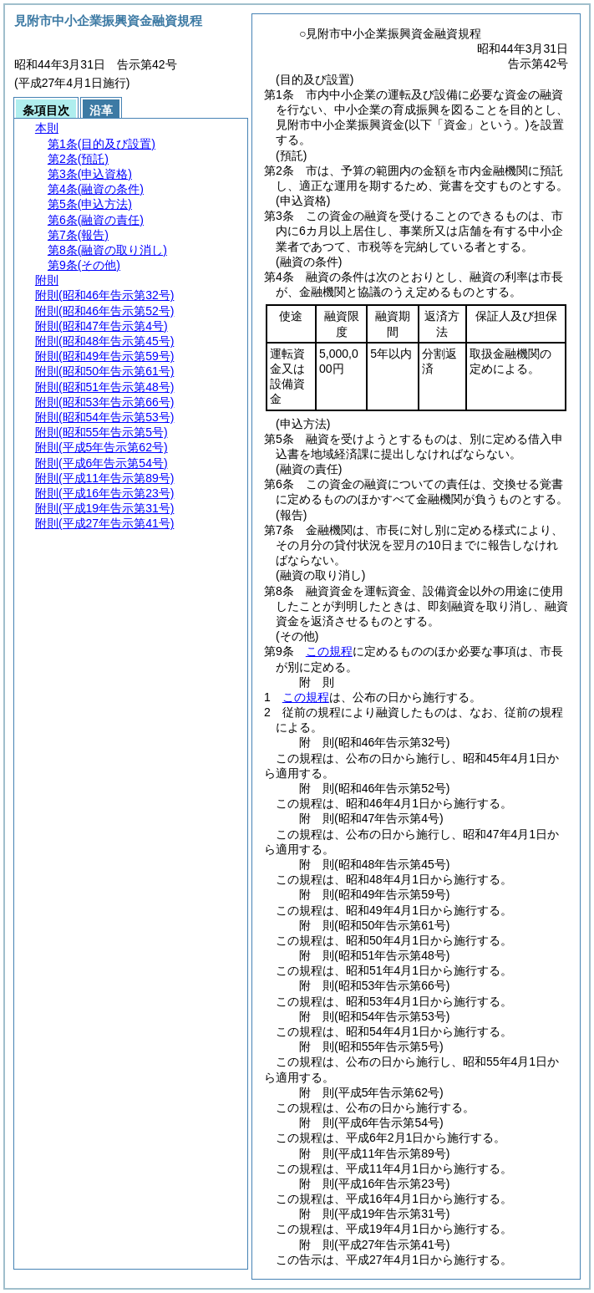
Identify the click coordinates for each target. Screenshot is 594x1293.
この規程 (329, 651)
